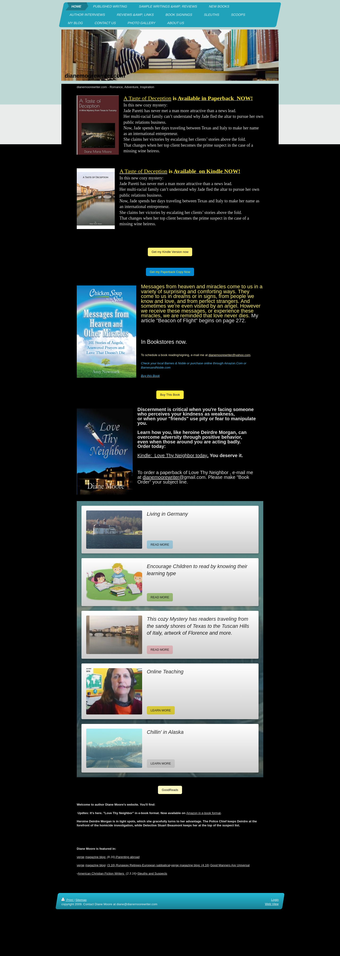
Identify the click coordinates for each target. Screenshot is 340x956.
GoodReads (170, 790)
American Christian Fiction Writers (101, 873)
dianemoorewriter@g (165, 477)
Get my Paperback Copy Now (170, 272)
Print (67, 900)
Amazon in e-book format (203, 813)
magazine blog (95, 865)
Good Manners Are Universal (230, 865)
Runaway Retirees (128, 865)
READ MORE (160, 544)
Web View (272, 904)
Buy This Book (170, 394)
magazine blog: (95, 857)
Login (275, 899)
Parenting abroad (128, 857)
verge (81, 857)
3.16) (112, 865)
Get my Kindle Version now (170, 252)
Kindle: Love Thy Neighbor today (172, 455)
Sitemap (81, 900)
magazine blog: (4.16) (194, 865)
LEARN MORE (161, 710)
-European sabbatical (155, 865)
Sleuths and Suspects (152, 873)
